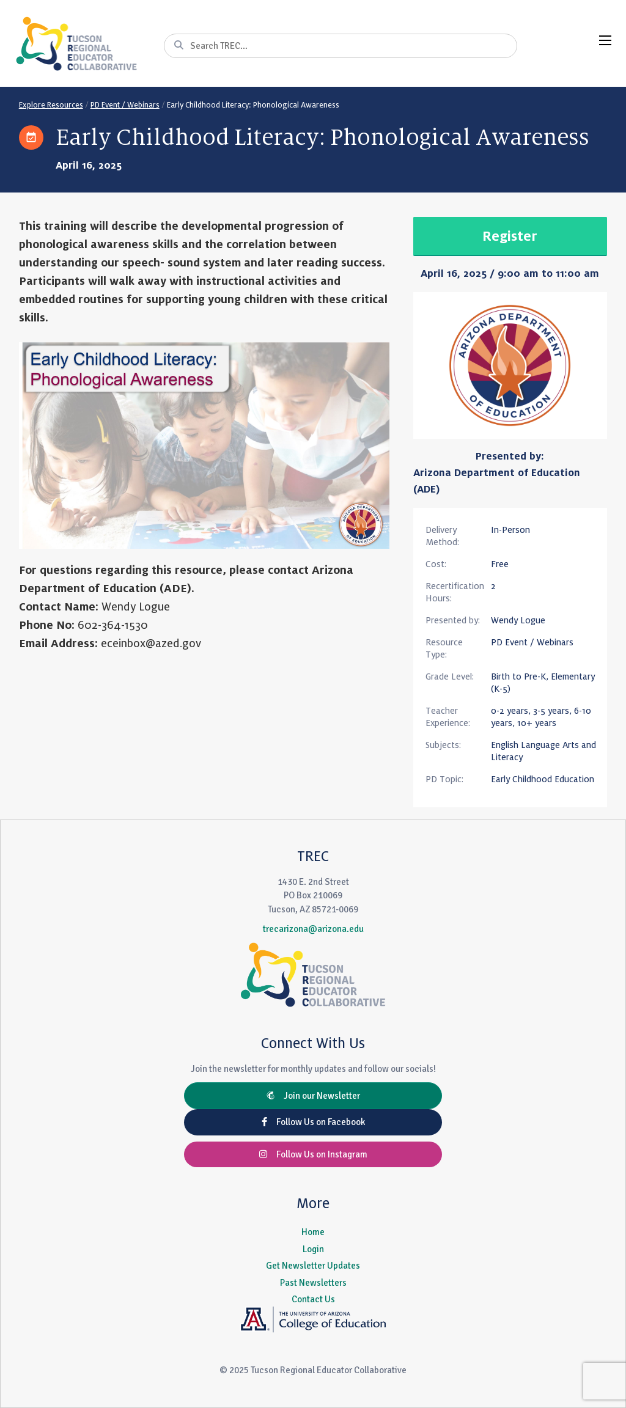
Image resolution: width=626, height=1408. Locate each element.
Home (313, 1232)
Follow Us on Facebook (313, 1122)
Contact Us (313, 1299)
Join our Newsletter (313, 1095)
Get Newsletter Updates (313, 1265)
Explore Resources (51, 105)
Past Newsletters (313, 1282)
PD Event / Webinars (125, 105)
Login (313, 1249)
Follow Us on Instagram (313, 1154)
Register (509, 236)
